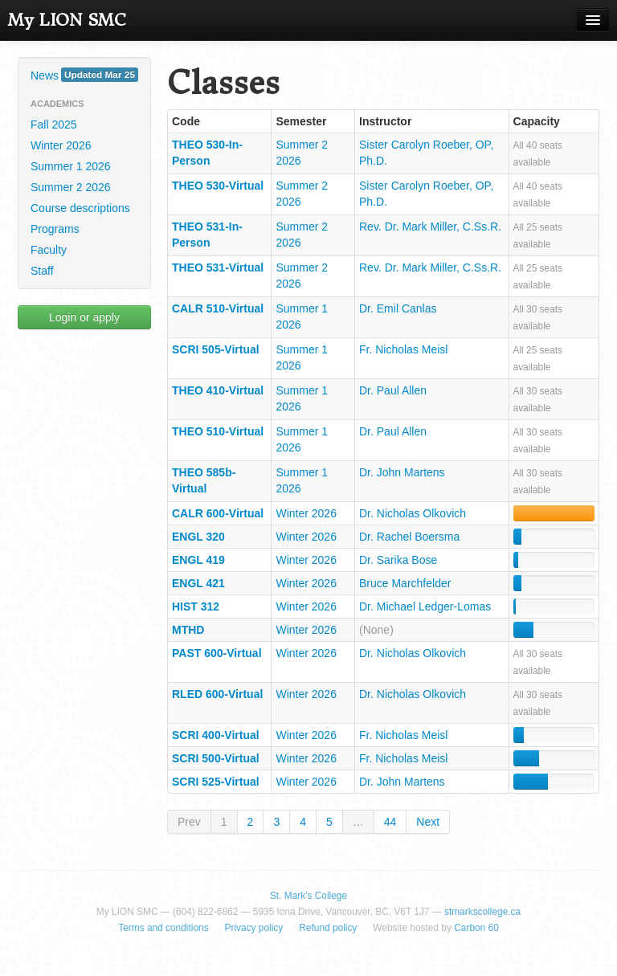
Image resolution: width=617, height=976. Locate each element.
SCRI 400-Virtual (215, 735)
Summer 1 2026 (71, 166)
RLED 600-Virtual (217, 694)
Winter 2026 (61, 145)
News (84, 74)
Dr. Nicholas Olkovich (412, 513)
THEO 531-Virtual (218, 267)
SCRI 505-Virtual (215, 349)
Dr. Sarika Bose (398, 559)
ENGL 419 (198, 559)
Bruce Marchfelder (405, 583)
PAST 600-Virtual (217, 653)
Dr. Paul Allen (393, 390)
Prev (189, 821)
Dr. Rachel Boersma (409, 536)
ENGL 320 (198, 536)
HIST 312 (195, 606)
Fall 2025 (54, 124)
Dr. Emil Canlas (397, 308)
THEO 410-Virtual (218, 390)
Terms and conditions (163, 927)
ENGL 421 (198, 583)
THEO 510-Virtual (218, 431)
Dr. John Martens (402, 472)
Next (427, 821)
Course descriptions (80, 208)
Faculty (49, 249)
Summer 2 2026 (71, 187)
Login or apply (84, 317)
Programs (55, 229)
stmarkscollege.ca (482, 911)
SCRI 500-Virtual (215, 758)
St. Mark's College (308, 895)
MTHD (188, 629)
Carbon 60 (476, 927)
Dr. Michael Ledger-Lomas (425, 606)
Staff (42, 270)
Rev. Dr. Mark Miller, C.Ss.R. (430, 226)
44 (390, 821)
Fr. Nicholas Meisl (403, 349)
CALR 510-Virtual (218, 308)
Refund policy (328, 927)
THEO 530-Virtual (218, 185)
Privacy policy (254, 927)
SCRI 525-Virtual (215, 781)
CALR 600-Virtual (218, 513)
